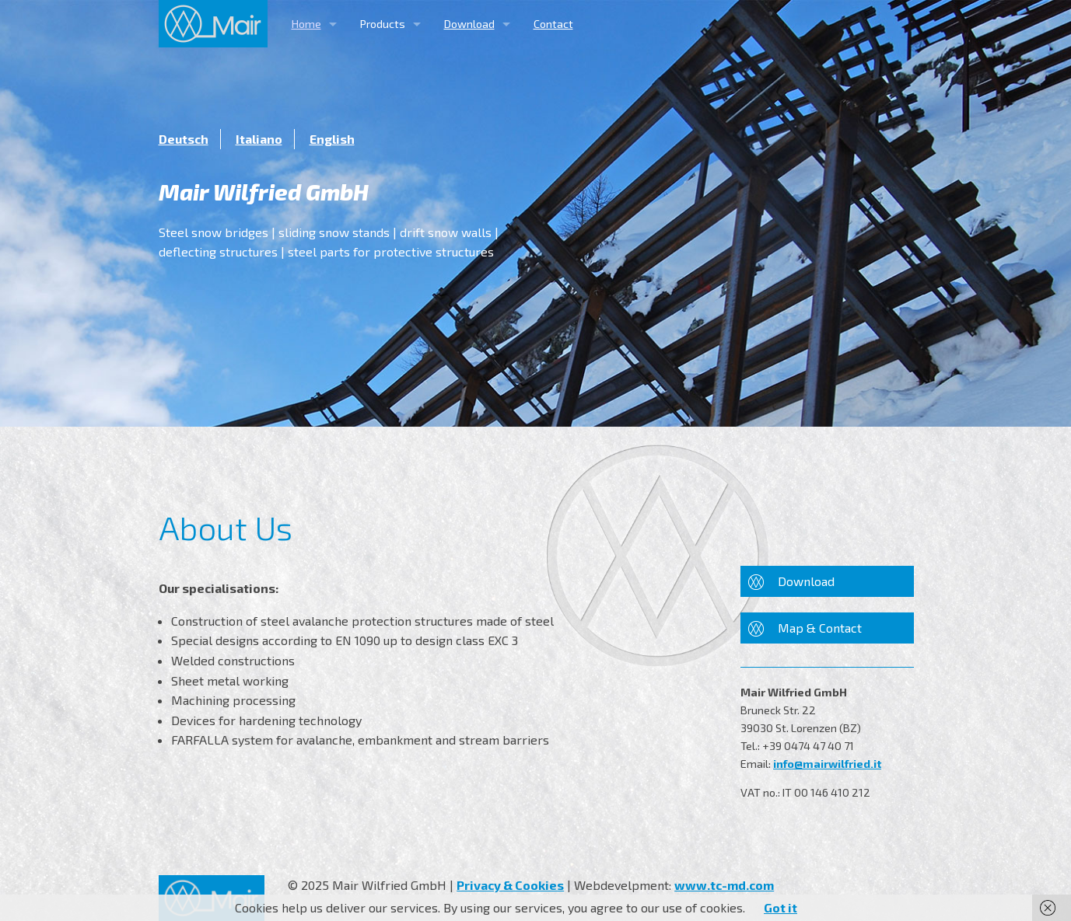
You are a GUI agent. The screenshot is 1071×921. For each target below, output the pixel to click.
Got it (780, 907)
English (332, 138)
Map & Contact (820, 627)
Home (306, 23)
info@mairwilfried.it (827, 763)
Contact (553, 23)
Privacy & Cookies (510, 884)
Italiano (259, 138)
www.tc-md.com (724, 884)
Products (382, 23)
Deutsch (183, 138)
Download (469, 23)
